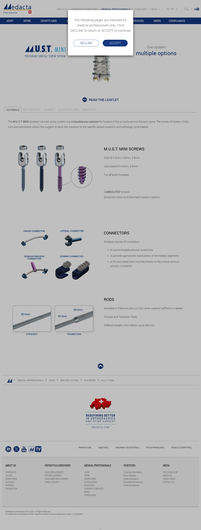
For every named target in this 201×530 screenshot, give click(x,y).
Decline (86, 43)
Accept (115, 43)
